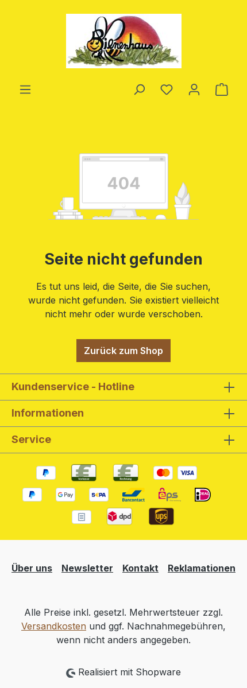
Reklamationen (202, 568)
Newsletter (87, 568)
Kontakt (140, 568)
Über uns (31, 568)
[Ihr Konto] (194, 88)
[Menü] (25, 88)
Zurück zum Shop (123, 350)
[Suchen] (139, 88)
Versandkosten (53, 626)
